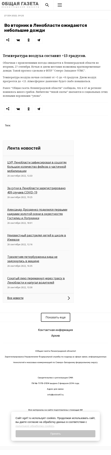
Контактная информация (55, 330)
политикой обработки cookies (35, 425)
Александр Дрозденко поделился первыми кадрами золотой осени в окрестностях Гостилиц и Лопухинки (37, 214)
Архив (55, 335)
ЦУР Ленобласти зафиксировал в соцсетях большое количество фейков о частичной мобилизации (36, 166)
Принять (55, 433)
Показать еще (56, 317)
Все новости (15, 298)
